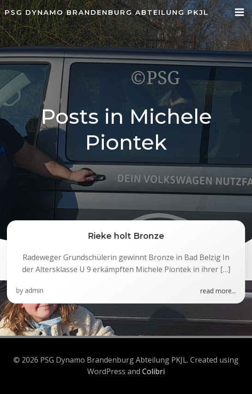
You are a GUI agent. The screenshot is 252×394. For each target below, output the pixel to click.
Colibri (153, 371)
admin (34, 290)
